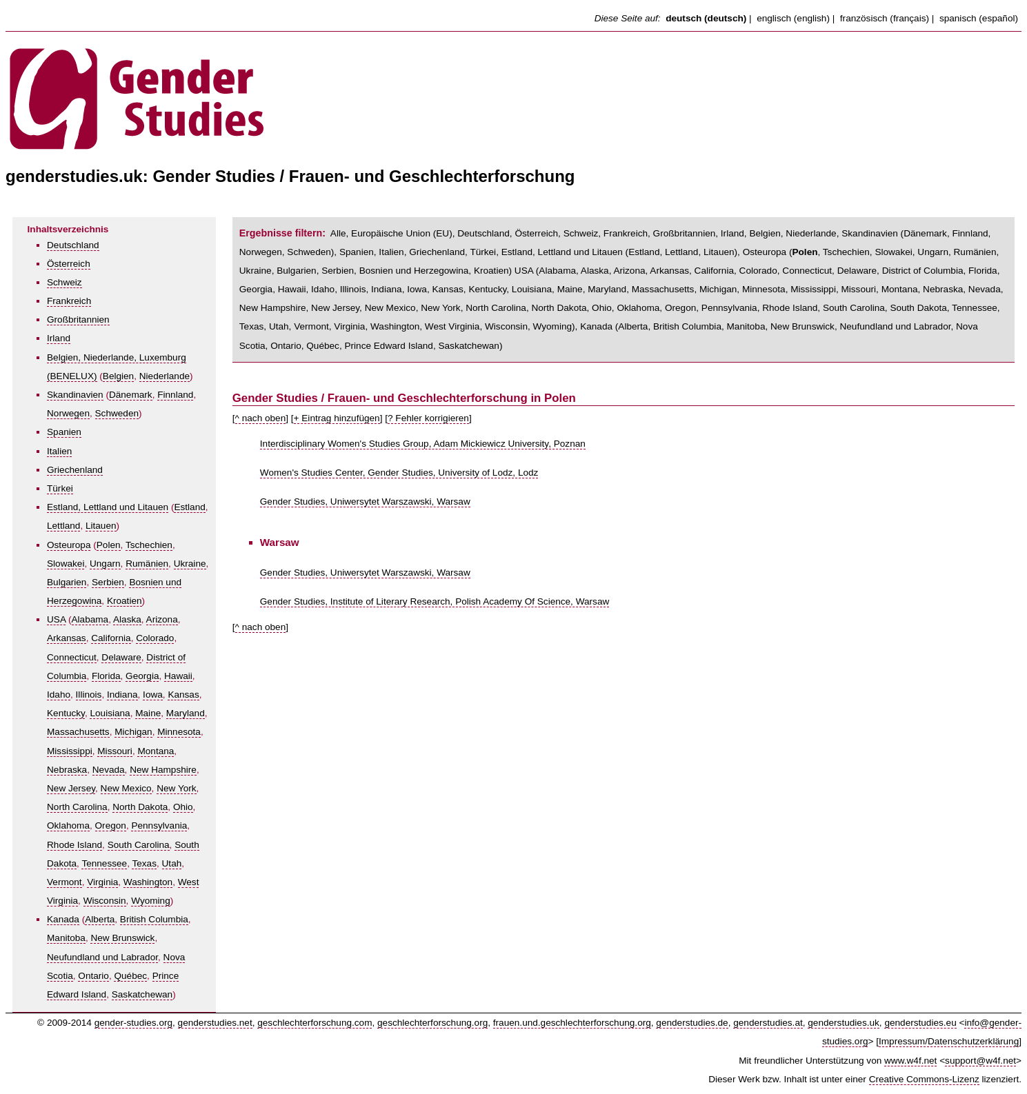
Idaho (58, 694)
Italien (59, 451)
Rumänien (147, 563)
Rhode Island (74, 845)
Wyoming (150, 900)
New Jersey (71, 788)
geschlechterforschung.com (314, 1022)
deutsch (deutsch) (706, 18)
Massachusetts (78, 732)
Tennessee (104, 863)
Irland (58, 338)
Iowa (153, 694)
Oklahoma (68, 825)
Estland (189, 507)
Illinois (89, 694)
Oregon (110, 825)
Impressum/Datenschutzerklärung (949, 1041)
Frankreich (69, 301)
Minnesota (179, 732)
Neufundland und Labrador (102, 957)
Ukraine (190, 563)
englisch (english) (793, 18)
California (110, 638)
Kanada (63, 919)
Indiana (122, 694)
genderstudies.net (215, 1022)
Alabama (90, 619)
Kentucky (66, 713)
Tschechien (149, 545)
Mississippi (69, 751)
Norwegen (68, 413)
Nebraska (67, 769)
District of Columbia (923, 270)
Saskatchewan (142, 994)
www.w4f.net (910, 1060)
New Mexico (126, 788)
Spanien (64, 432)
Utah (172, 863)
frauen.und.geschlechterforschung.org (572, 1022)
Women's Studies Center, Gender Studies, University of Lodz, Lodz (399, 472)
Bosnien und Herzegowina (414, 270)
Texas (144, 863)
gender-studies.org (133, 1022)
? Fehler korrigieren (428, 418)
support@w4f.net (980, 1060)
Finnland (175, 394)
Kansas (183, 694)
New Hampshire (163, 769)
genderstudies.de (692, 1022)
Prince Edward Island (388, 346)
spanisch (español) (978, 18)
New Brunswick (122, 938)
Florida (106, 676)
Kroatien (124, 601)
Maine (148, 713)
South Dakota (918, 308)
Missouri (114, 751)
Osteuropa (68, 545)
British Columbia (154, 919)
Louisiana (110, 713)
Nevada (108, 769)
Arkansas (66, 638)
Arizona (162, 619)
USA (56, 619)
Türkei (60, 488)
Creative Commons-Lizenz (924, 1079)
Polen (109, 545)
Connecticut (72, 657)
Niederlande (164, 376)
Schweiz (64, 282)
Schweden (117, 413)
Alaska (127, 619)
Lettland (63, 525)
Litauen (101, 525)
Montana (155, 751)
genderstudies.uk (843, 1022)
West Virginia (452, 326)
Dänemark (130, 394)
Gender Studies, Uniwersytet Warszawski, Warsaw (365, 501)
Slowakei (65, 563)
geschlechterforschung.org (432, 1022)
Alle (338, 233)
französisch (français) (884, 18)
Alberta (99, 919)
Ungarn (105, 563)
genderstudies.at (768, 1022)
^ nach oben (260, 418)
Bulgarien (66, 582)
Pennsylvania (159, 825)
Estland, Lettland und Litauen (107, 507)
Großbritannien (78, 319)
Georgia (142, 676)
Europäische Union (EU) (401, 233)
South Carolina (139, 845)
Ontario (93, 976)
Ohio (183, 807)
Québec (130, 976)
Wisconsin (104, 900)
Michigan (133, 732)
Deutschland (73, 245)
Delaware (121, 657)
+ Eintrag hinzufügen (337, 418)
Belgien (118, 376)
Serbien (108, 582)
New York (176, 788)
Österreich (68, 264)
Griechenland (75, 470)
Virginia (102, 882)
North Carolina (77, 807)
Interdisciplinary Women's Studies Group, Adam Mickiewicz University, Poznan (423, 443)
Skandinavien (75, 394)
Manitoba (66, 938)
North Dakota (140, 807)
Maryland (185, 713)
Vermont (64, 882)
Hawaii (178, 676)
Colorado (155, 638)
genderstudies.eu (920, 1022)
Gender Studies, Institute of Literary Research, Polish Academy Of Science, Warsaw (434, 601)
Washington (147, 882)
